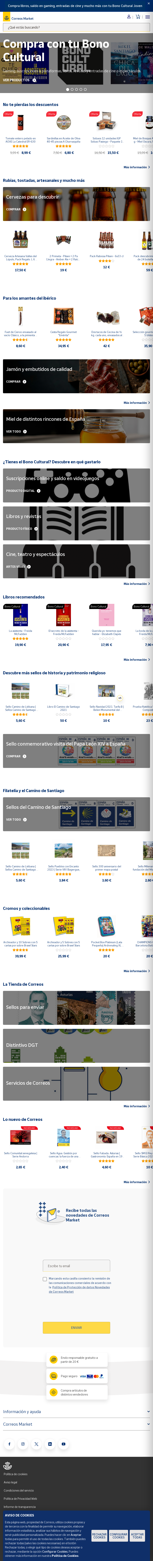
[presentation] (77, 1309)
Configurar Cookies (118, 1536)
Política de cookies (15, 1474)
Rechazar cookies (99, 1536)
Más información (137, 167)
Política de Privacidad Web (20, 1498)
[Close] (148, 3)
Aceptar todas (137, 1536)
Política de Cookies (65, 1555)
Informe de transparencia (20, 1507)
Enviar (76, 1328)
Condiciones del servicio (19, 1490)
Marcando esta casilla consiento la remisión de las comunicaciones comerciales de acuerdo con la (80, 1285)
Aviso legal (10, 1482)
